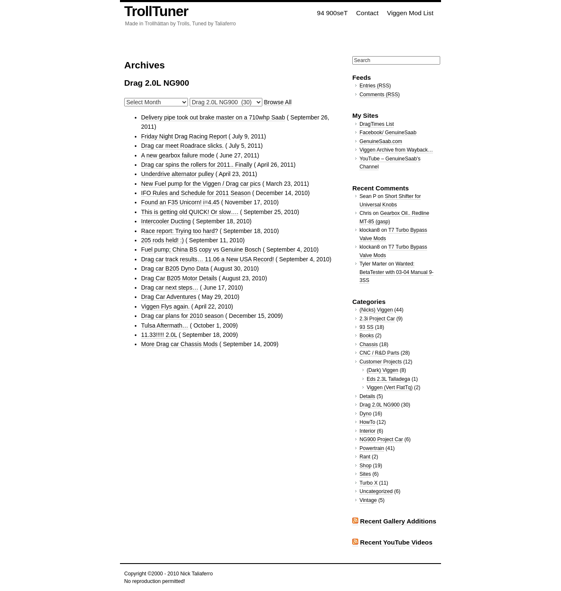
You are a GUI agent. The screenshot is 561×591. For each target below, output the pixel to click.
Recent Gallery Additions (398, 521)
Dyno (365, 414)
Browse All (277, 102)
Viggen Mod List (410, 12)
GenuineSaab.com (380, 141)
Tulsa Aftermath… (164, 325)
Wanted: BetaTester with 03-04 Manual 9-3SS (396, 272)
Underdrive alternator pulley (177, 174)
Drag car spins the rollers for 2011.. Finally (196, 164)
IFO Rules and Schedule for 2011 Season (196, 193)
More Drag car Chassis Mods (179, 344)
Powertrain (371, 448)
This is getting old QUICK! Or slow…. (189, 212)
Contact (367, 12)
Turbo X (368, 483)
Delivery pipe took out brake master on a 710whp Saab (213, 117)
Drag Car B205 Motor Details (179, 278)
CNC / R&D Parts (379, 353)
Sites (365, 474)
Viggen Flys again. (165, 306)
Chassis (368, 344)
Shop (365, 466)
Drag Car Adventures (168, 296)
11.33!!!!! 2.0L (159, 334)
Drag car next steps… (169, 287)
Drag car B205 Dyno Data (175, 268)
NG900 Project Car (381, 439)
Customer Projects (380, 362)
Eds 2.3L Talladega (388, 379)
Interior (367, 431)
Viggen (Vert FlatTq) (390, 387)
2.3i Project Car (377, 319)
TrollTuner (156, 11)
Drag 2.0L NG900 (379, 405)
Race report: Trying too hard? (179, 231)
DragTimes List (376, 124)
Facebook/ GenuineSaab (388, 133)
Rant (364, 457)
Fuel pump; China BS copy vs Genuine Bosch (201, 249)
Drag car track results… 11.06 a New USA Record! (207, 259)
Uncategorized (376, 491)
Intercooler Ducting (166, 221)
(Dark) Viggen (382, 370)
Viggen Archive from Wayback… (396, 150)
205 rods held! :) (162, 240)
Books (366, 336)
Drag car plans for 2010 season (182, 315)
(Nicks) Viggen (376, 310)
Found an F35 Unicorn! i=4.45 (180, 202)
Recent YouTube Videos (396, 542)
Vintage (368, 500)
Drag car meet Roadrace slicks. (182, 145)
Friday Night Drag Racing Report (184, 136)
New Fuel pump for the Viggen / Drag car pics (201, 183)
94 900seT (332, 12)
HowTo (367, 422)
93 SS (366, 327)
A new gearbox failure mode (178, 155)
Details (367, 396)
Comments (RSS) (379, 95)
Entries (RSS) (375, 86)
